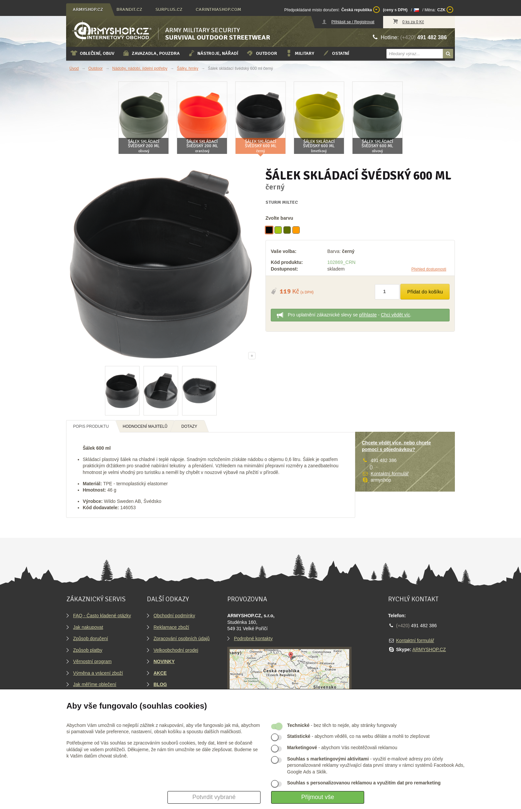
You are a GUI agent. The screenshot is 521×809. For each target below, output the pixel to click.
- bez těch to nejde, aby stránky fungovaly (342, 725)
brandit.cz (129, 9)
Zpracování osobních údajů (182, 638)
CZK (445, 9)
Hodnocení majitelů (145, 426)
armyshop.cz (88, 9)
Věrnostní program (92, 661)
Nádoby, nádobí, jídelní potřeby (139, 68)
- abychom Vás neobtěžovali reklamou (342, 747)
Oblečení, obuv (92, 53)
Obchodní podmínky (174, 615)
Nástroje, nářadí (213, 53)
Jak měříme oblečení (94, 684)
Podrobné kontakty (253, 638)
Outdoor (261, 53)
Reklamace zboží (171, 627)
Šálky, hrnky (187, 68)
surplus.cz (169, 9)
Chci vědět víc (395, 314)
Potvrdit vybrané (214, 797)
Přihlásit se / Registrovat (352, 22)
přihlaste (368, 314)
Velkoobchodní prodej (176, 650)
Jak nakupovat (88, 627)
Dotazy (189, 426)
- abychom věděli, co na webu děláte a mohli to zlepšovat (358, 736)
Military (299, 53)
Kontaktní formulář (390, 473)
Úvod (74, 68)
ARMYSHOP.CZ (429, 649)
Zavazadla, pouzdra (151, 53)
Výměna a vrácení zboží (98, 673)
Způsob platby (87, 650)
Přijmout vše (317, 797)
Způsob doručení (90, 638)
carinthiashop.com (218, 9)
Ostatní (335, 53)
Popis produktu (91, 426)
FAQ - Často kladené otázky (102, 615)
